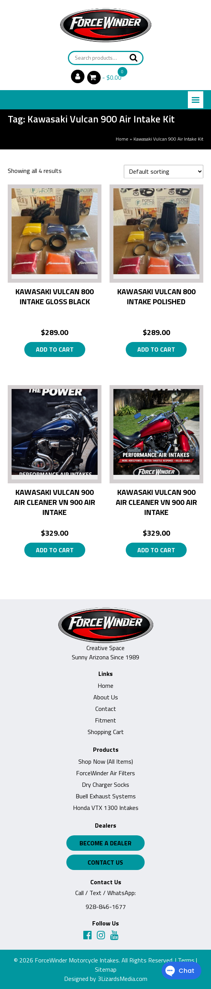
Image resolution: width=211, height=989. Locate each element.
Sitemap (105, 969)
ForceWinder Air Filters (105, 773)
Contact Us (105, 862)
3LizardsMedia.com (122, 978)
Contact (105, 708)
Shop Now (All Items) (105, 761)
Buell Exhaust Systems (106, 796)
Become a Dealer (105, 843)
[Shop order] (163, 171)
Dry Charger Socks (105, 784)
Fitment (105, 720)
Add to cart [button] (55, 349)
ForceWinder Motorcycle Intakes (77, 960)
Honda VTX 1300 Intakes (105, 807)
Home (122, 138)
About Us (105, 697)
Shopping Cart (106, 731)
